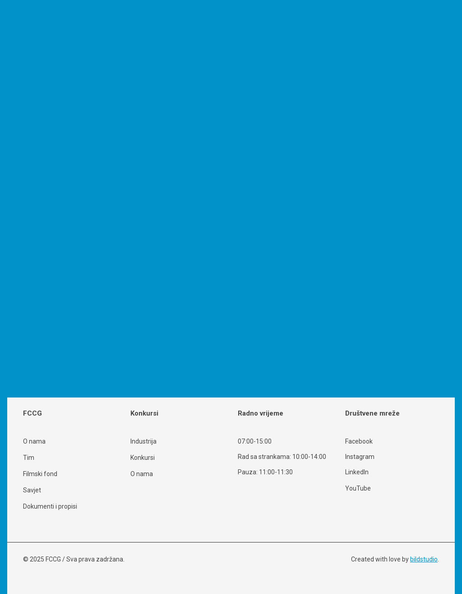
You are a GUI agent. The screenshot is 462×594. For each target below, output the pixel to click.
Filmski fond (40, 473)
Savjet (32, 490)
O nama (34, 441)
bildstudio (424, 559)
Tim (28, 457)
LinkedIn (357, 472)
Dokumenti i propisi (50, 506)
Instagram (359, 457)
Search (326, 98)
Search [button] (102, 390)
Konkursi (142, 457)
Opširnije (23, 338)
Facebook (359, 441)
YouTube (358, 488)
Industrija (143, 441)
